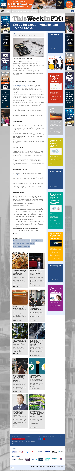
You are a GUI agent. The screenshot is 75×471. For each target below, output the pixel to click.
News (22, 33)
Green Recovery (30, 243)
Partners (41, 11)
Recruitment (26, 11)
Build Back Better (17, 246)
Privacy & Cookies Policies (56, 466)
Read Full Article (17, 287)
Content (8, 11)
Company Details (35, 466)
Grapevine (14, 11)
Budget (15, 240)
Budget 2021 (26, 246)
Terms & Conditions (44, 466)
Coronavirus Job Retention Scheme (22, 85)
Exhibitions (34, 11)
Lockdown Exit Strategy (19, 243)
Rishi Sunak (34, 240)
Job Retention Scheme (24, 240)
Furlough (40, 240)
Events (20, 11)
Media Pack (48, 11)
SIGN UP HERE (18, 439)
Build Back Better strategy (20, 174)
